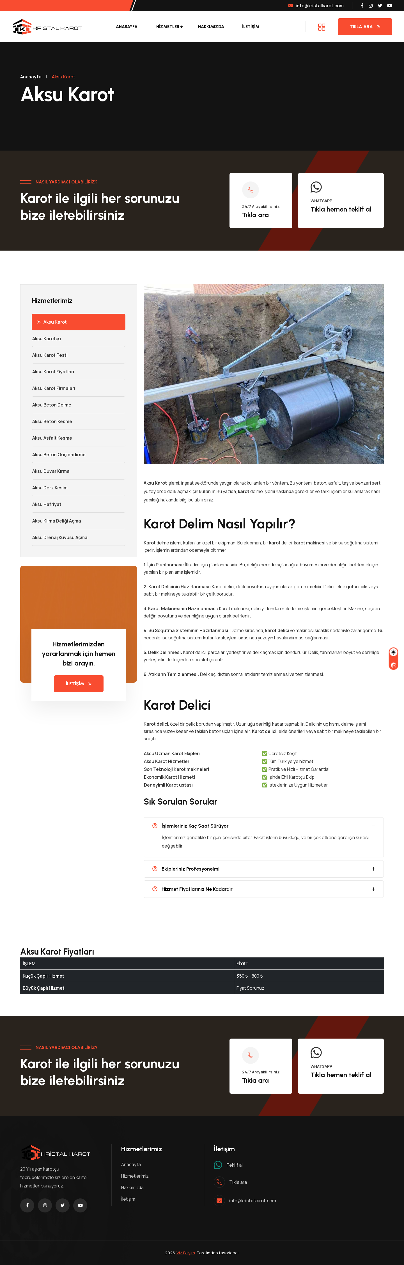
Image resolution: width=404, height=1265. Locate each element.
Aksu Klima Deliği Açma (56, 521)
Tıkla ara (255, 215)
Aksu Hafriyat (46, 504)
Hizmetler (167, 26)
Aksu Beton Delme (51, 405)
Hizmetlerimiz (135, 1176)
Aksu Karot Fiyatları (53, 372)
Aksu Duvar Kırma (51, 471)
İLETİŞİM (250, 26)
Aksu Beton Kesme (52, 421)
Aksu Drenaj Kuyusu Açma (60, 537)
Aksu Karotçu (46, 338)
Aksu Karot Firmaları (53, 388)
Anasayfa (126, 26)
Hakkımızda (211, 26)
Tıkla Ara (365, 26)
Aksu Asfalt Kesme (52, 438)
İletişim (128, 1199)
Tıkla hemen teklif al (341, 209)
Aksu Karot (52, 322)
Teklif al (234, 1165)
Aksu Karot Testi (50, 355)
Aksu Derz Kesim (50, 488)
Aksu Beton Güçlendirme (59, 454)
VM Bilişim (185, 1253)
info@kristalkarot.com (316, 6)
